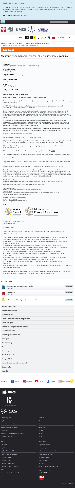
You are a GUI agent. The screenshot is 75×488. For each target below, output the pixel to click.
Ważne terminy (7, 320)
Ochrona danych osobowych (47, 456)
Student (41, 426)
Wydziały (4, 426)
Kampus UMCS (7, 364)
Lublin (41, 438)
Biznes (41, 435)
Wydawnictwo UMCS (7, 456)
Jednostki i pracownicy (8, 429)
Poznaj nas (6, 344)
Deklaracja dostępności (46, 459)
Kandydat (8, 49)
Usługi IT (41, 441)
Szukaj (71, 22)
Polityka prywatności (45, 453)
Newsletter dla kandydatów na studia (15, 368)
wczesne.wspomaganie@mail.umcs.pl (49, 135)
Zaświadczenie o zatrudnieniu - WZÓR (20, 291)
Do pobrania (6, 372)
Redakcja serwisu (44, 462)
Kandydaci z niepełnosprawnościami (15, 332)
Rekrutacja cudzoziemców (11, 340)
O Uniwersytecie (6, 423)
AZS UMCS (4, 475)
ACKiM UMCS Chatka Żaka (9, 459)
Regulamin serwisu (44, 450)
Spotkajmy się (7, 348)
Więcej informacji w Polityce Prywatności (15, 15)
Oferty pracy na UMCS (8, 441)
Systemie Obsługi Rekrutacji (52, 134)
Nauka (3, 447)
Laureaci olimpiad (8, 336)
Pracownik (42, 432)
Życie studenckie (8, 352)
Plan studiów (11, 297)
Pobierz (69, 291)
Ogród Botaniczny (6, 453)
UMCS (45, 477)
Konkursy (5, 356)
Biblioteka (4, 450)
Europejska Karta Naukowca (9, 432)
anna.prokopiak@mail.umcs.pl (17, 206)
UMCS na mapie (43, 465)
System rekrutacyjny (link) (11, 316)
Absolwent (42, 429)
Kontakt (5, 376)
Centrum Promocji (6, 465)
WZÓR (53, 156)
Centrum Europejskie (7, 468)
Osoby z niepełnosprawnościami (49, 471)
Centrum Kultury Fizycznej (9, 471)
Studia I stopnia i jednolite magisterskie (16, 324)
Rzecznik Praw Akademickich (10, 478)
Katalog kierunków (8, 311)
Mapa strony (60, 37)
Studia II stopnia (7, 328)
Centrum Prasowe (6, 462)
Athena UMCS (5, 435)
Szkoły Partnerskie (8, 360)
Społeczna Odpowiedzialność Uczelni (12, 438)
